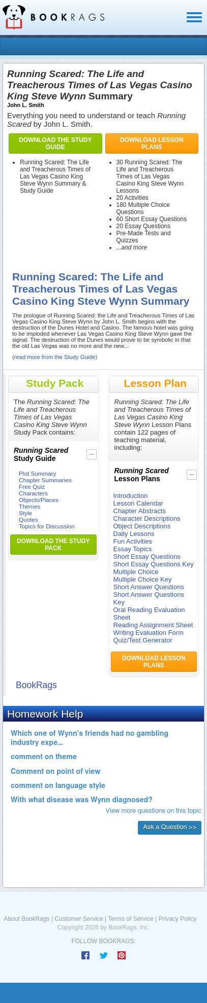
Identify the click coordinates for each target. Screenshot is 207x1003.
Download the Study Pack (53, 545)
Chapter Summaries (45, 480)
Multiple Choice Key (142, 579)
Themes (29, 506)
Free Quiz (32, 486)
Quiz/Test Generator (142, 640)
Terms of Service (130, 918)
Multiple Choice (136, 572)
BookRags (36, 685)
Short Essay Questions (147, 556)
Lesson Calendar (138, 503)
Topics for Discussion (47, 526)
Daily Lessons (134, 534)
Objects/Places (38, 499)
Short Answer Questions (148, 587)
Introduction (130, 495)
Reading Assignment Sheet (153, 625)
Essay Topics (132, 549)
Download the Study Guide (55, 143)
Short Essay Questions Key (153, 564)
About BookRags (27, 918)
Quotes (28, 519)
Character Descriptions (147, 518)
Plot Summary (37, 473)
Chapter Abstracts (139, 511)
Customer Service (78, 918)
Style (25, 513)
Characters (33, 493)
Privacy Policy (177, 918)
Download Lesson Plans (152, 143)
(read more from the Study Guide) (54, 357)
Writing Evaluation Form (148, 632)
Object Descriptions (142, 526)
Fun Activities (133, 541)
